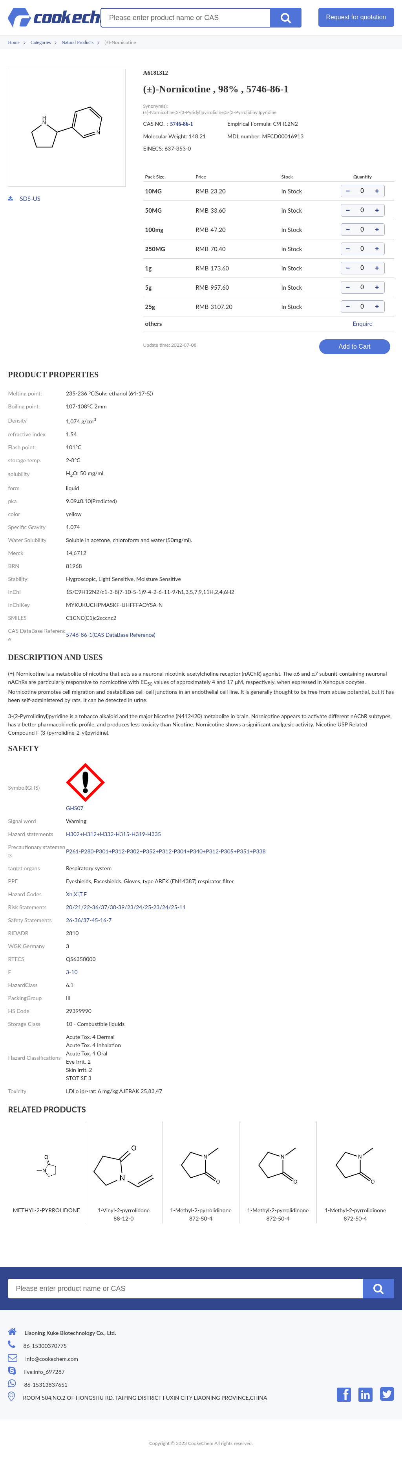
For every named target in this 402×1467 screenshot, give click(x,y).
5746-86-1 (181, 124)
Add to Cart (355, 346)
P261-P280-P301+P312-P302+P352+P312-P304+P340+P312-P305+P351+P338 (166, 851)
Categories (41, 42)
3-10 (72, 972)
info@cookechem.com (51, 1358)
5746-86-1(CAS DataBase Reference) (110, 634)
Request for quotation (356, 17)
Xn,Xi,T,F (76, 894)
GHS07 (75, 808)
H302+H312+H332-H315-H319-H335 (113, 834)
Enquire (362, 323)
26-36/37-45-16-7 (88, 920)
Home (13, 42)
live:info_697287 (44, 1371)
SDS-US (30, 198)
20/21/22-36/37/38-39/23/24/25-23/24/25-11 (126, 907)
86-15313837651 (46, 1384)
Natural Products (77, 42)
